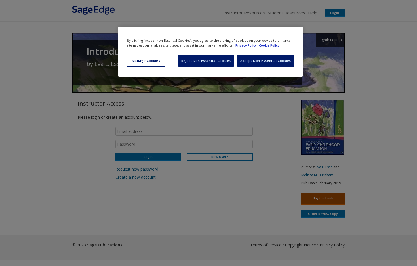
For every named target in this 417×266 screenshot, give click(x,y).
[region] (210, 52)
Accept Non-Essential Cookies (265, 60)
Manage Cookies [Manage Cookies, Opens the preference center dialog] (146, 60)
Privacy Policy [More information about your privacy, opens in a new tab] (246, 45)
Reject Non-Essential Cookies (206, 60)
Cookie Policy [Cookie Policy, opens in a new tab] (269, 45)
